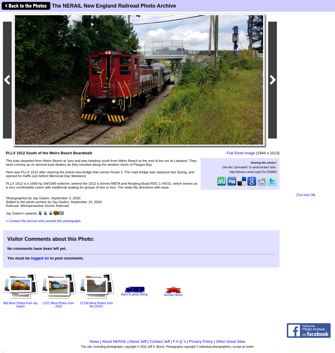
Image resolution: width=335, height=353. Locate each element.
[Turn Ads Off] (305, 195)
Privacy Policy (201, 341)
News (94, 341)
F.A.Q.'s (179, 341)
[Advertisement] (305, 103)
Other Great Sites (230, 341)
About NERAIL (114, 341)
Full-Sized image (241, 153)
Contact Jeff (160, 341)
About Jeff (137, 341)
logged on (40, 258)
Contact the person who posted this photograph (45, 221)
